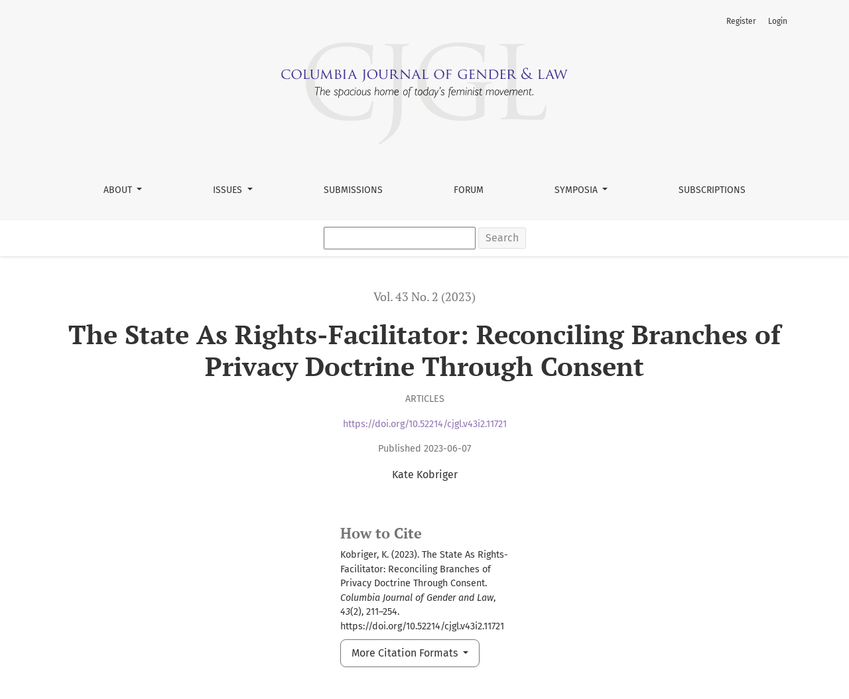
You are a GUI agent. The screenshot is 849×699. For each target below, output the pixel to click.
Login (777, 21)
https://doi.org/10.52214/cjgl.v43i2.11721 (425, 424)
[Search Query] (400, 238)
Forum (469, 190)
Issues (229, 190)
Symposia (577, 190)
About (119, 190)
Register (741, 21)
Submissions (353, 190)
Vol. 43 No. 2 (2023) (424, 296)
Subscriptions (712, 190)
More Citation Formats (406, 653)
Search (502, 237)
